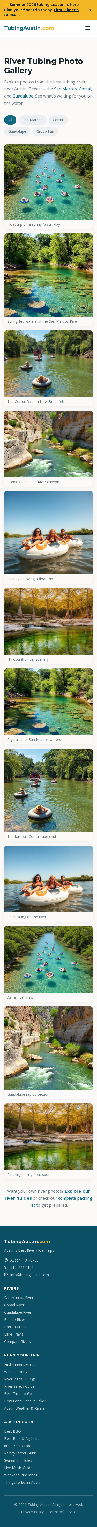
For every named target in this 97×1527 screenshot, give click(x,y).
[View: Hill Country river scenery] (48, 626)
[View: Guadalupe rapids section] (48, 1052)
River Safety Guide (19, 1386)
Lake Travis (13, 1334)
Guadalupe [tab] (17, 131)
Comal (85, 89)
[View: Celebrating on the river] (48, 884)
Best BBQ (12, 1431)
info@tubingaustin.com (26, 1274)
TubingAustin (29, 28)
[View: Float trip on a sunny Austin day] (48, 186)
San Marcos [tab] (32, 119)
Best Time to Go (18, 1393)
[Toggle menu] (88, 28)
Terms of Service (62, 1511)
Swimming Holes (18, 1460)
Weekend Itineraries (20, 1474)
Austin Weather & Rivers (24, 1408)
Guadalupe (22, 96)
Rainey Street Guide (20, 1453)
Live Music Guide (18, 1467)
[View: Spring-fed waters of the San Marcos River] (48, 279)
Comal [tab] (58, 119)
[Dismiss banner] (90, 10)
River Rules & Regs (20, 1379)
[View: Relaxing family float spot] (48, 1141)
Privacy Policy (32, 1511)
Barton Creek (15, 1326)
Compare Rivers (17, 1341)
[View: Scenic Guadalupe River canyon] (48, 449)
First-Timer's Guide (20, 1364)
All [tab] (10, 119)
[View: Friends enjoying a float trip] (48, 537)
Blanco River (14, 1319)
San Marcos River (18, 1297)
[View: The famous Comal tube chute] (48, 795)
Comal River (14, 1304)
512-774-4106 (19, 1267)
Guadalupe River (17, 1312)
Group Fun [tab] (45, 131)
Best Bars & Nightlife (22, 1438)
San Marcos (65, 89)
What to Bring (15, 1371)
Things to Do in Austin (22, 1482)
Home (14, 50)
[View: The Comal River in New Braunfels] (48, 368)
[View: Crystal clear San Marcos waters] (48, 706)
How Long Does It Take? (25, 1400)
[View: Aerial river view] (48, 964)
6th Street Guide (17, 1445)
